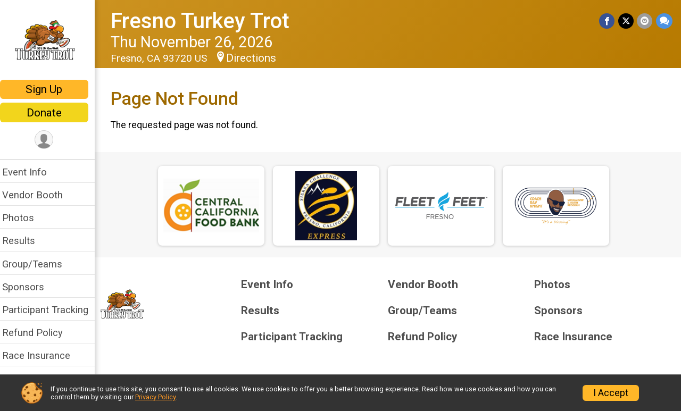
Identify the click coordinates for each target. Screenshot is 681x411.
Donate (50, 112)
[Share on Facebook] (608, 21)
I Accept (610, 393)
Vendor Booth (39, 194)
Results (25, 240)
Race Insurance (43, 355)
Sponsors (30, 286)
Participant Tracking (52, 309)
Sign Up (50, 89)
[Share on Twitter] (626, 21)
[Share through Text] (664, 21)
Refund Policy (39, 332)
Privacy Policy (155, 397)
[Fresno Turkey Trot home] (50, 41)
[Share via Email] (645, 21)
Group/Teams (39, 264)
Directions (257, 58)
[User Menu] (51, 140)
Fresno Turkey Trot (206, 21)
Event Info (31, 172)
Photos (24, 217)
